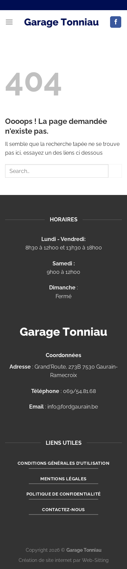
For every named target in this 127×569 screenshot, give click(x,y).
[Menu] (9, 22)
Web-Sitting (95, 560)
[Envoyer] (115, 170)
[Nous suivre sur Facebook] (115, 22)
